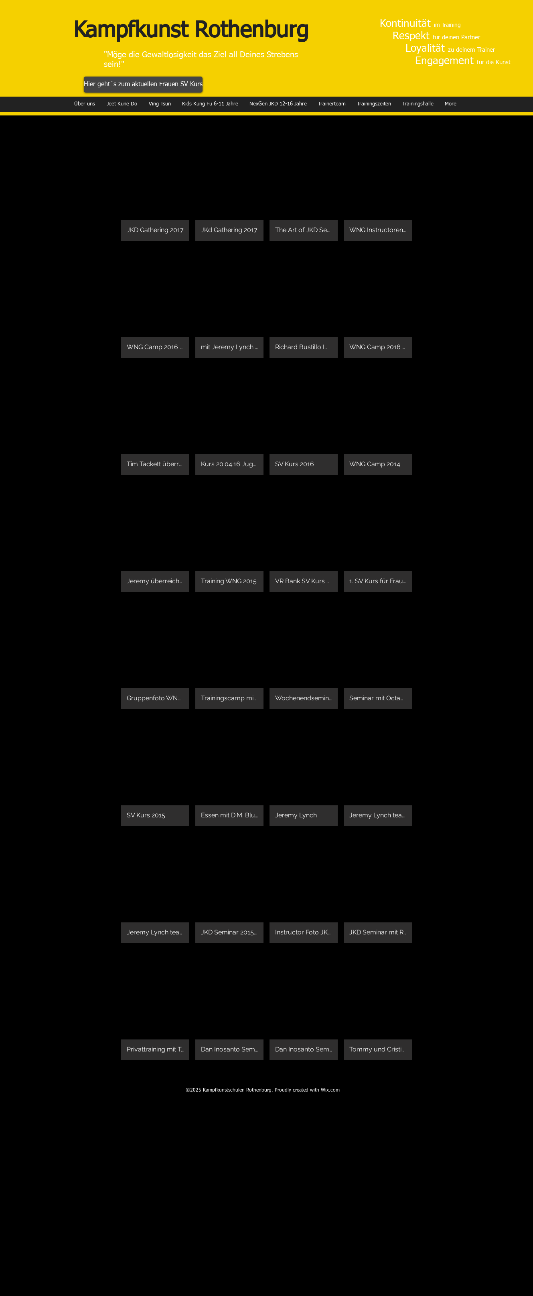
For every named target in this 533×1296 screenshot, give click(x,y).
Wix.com (330, 1090)
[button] (155, 185)
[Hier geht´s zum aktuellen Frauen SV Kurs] (143, 85)
